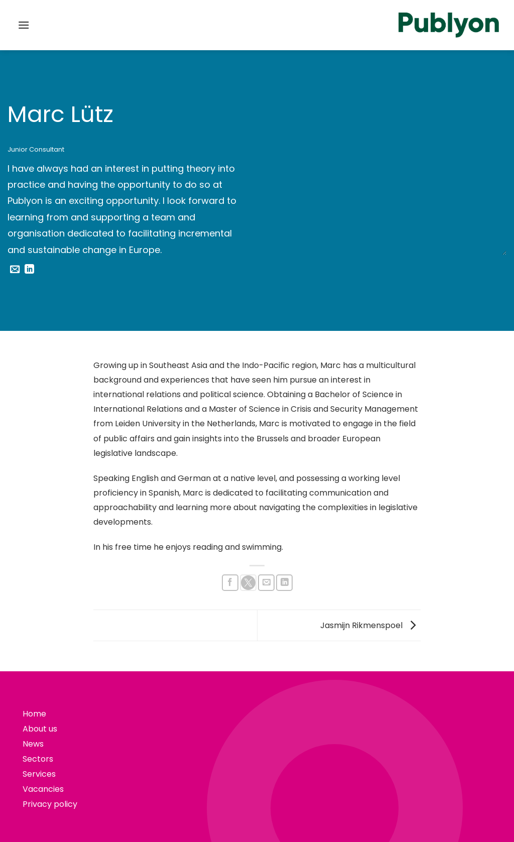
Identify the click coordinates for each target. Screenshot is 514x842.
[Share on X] (248, 582)
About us (40, 729)
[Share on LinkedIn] (284, 582)
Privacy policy (50, 804)
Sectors (38, 759)
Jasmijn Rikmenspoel (370, 625)
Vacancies (43, 789)
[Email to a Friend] (266, 582)
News (33, 744)
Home (34, 713)
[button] (24, 25)
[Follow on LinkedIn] (29, 270)
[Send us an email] (15, 270)
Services (39, 774)
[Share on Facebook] (230, 582)
